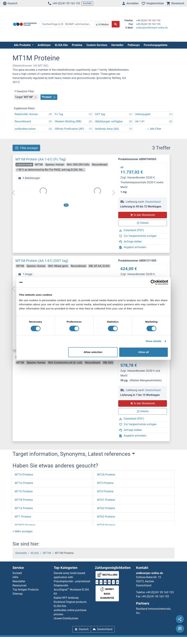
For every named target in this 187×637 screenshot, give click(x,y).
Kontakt (87, 3)
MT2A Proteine (106, 474)
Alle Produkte (22, 45)
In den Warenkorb (142, 215)
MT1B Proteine (24, 499)
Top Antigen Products (26, 589)
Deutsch (10, 3)
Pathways (134, 45)
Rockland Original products (70, 602)
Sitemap (18, 593)
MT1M (47, 553)
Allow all (143, 352)
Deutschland (153, 201)
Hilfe (15, 577)
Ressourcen (20, 585)
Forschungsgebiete (155, 45)
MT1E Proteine (24, 491)
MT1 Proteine (23, 516)
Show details (154, 341)
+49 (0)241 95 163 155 (155, 596)
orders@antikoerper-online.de (152, 27)
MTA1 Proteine (106, 499)
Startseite (21, 553)
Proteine (77, 45)
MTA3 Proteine (106, 516)
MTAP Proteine (106, 525)
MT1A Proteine (24, 508)
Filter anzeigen (26, 148)
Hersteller (117, 45)
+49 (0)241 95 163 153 (64, 3)
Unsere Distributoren (66, 618)
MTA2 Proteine (106, 508)
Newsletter (19, 581)
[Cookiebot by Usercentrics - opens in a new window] (153, 282)
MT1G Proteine (24, 483)
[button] (23, 531)
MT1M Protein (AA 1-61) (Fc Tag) (40, 159)
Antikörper (44, 45)
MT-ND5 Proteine (25, 525)
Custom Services (96, 45)
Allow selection (93, 352)
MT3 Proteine (105, 483)
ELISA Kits (61, 45)
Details (143, 222)
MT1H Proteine (24, 474)
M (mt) (35, 553)
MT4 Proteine (105, 491)
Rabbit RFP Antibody (66, 597)
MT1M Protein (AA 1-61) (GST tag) (41, 261)
